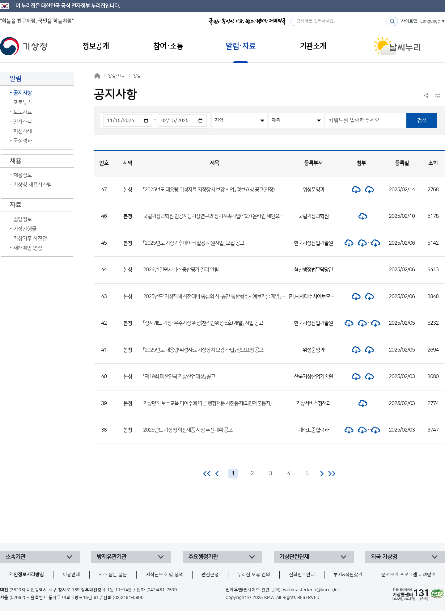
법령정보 (22, 219)
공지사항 (22, 93)
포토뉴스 (22, 102)
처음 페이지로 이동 (207, 473)
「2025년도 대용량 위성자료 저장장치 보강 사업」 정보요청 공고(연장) (208, 189)
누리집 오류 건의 (253, 574)
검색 (421, 120)
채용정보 (22, 175)
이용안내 (71, 574)
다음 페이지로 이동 (322, 473)
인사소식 (22, 121)
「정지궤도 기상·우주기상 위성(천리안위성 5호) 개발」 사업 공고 (203, 323)
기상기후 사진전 (30, 238)
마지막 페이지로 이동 (332, 473)
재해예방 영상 (27, 248)
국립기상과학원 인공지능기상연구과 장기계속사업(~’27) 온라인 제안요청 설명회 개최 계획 (230, 216)
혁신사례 (22, 131)
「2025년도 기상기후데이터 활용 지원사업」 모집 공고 (193, 243)
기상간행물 (24, 229)
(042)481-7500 (161, 590)
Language (430, 21)
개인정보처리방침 (26, 574)
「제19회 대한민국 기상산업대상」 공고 (179, 376)
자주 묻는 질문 (113, 574)
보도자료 (22, 112)
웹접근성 (210, 574)
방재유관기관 (111, 557)
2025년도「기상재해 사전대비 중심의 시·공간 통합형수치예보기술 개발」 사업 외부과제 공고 (230, 296)
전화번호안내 (302, 574)
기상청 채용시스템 (32, 185)
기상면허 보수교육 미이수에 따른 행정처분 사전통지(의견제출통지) (207, 403)
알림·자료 (116, 76)
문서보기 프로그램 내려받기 (408, 574)
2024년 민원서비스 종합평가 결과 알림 (180, 269)
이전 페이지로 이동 (217, 473)
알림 (137, 76)
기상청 (23, 46)
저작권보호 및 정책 (164, 574)
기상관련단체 (294, 557)
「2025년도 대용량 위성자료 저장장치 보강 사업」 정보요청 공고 (203, 350)
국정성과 (22, 141)
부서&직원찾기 (347, 574)
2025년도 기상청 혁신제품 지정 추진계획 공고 (187, 430)
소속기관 (15, 557)
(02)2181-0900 (128, 597)
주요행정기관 (203, 557)
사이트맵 (409, 21)
